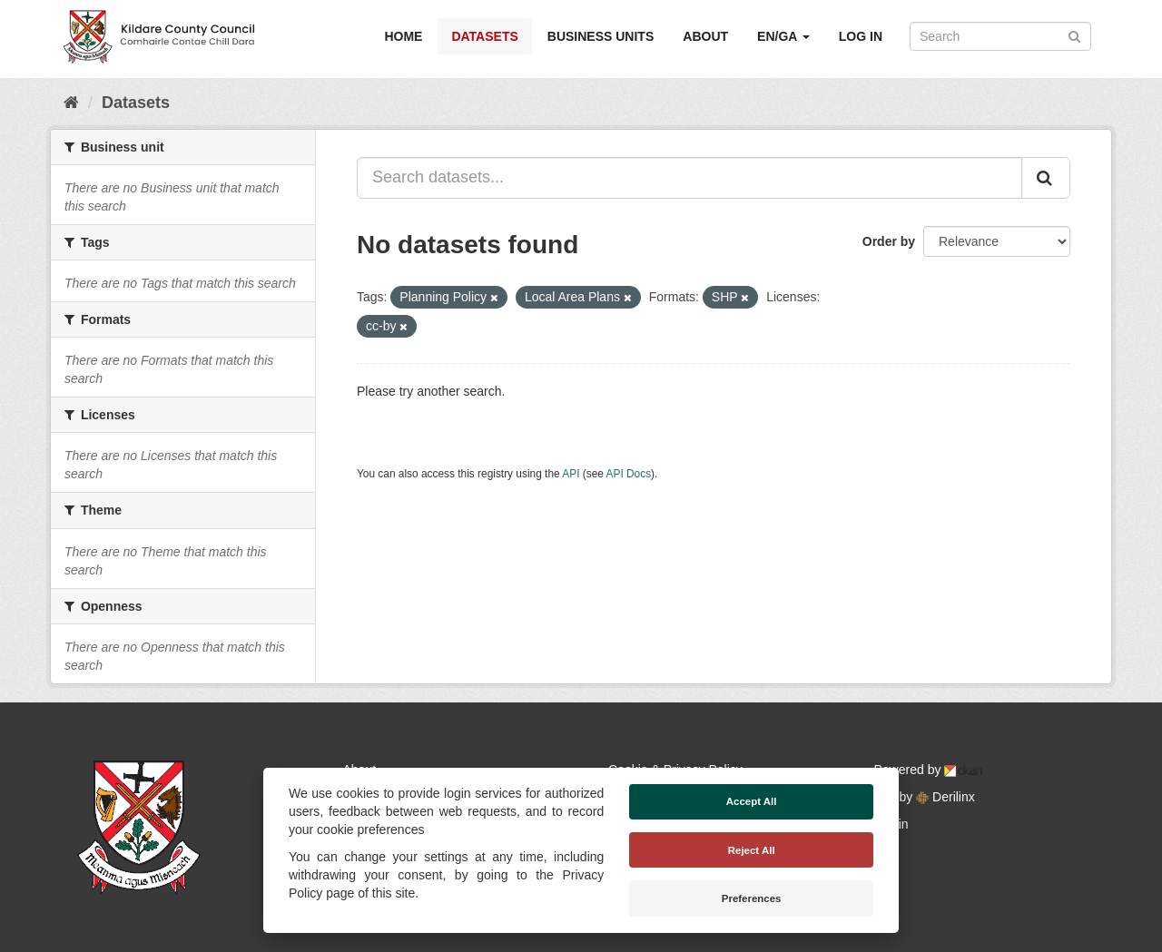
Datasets (484, 36)
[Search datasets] (1000, 36)
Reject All (751, 850)
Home (403, 36)
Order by (888, 241)
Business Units (600, 36)
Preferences (752, 898)
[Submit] (1074, 35)
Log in (860, 36)
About (705, 36)
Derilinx (945, 797)
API (570, 473)
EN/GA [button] (783, 36)
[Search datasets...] (689, 178)
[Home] (71, 102)
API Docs (629, 473)
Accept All (751, 801)
